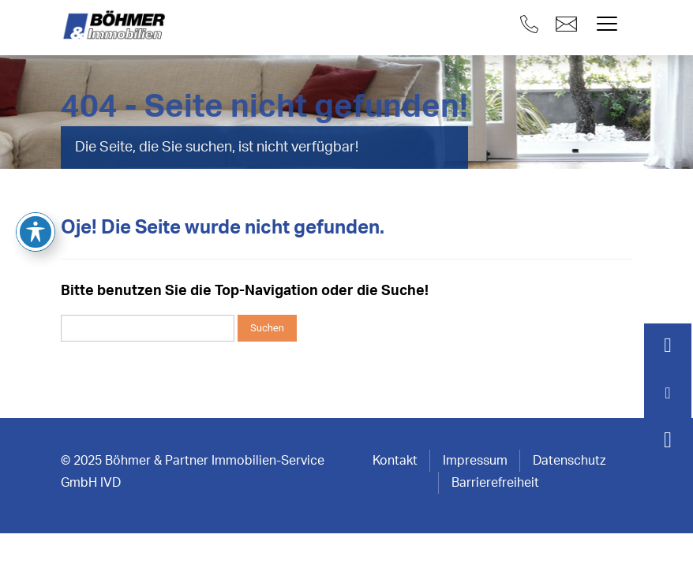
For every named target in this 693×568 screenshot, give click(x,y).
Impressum (475, 460)
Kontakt (395, 460)
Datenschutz (569, 460)
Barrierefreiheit (495, 482)
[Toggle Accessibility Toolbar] (35, 181)
